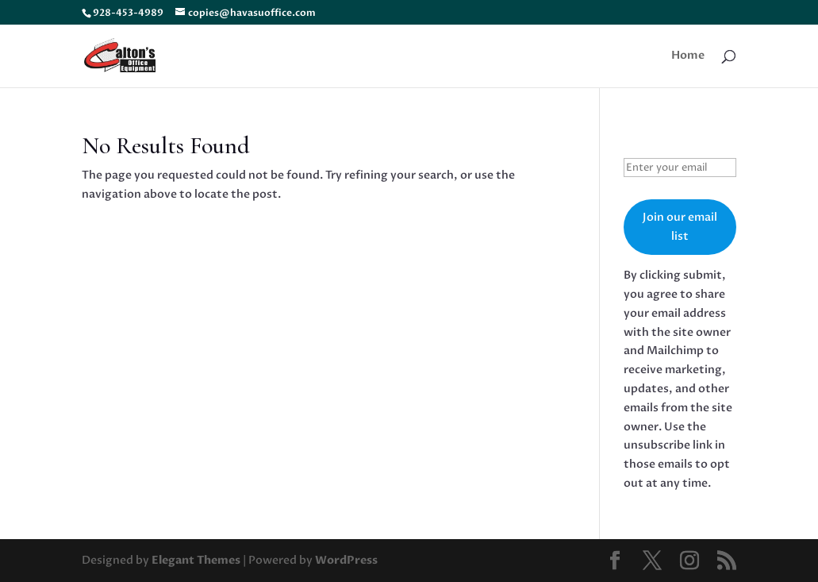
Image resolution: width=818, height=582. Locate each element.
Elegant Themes (196, 560)
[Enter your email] (680, 167)
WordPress (346, 560)
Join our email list (680, 227)
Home (688, 56)
